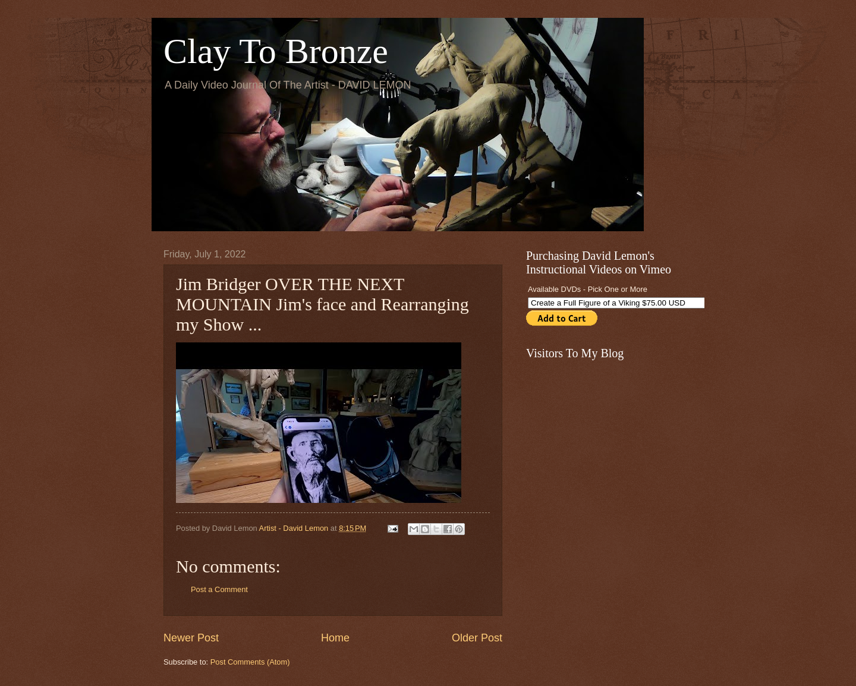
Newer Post (191, 638)
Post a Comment (219, 589)
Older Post (477, 638)
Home (335, 638)
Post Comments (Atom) (250, 661)
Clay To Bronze (275, 51)
